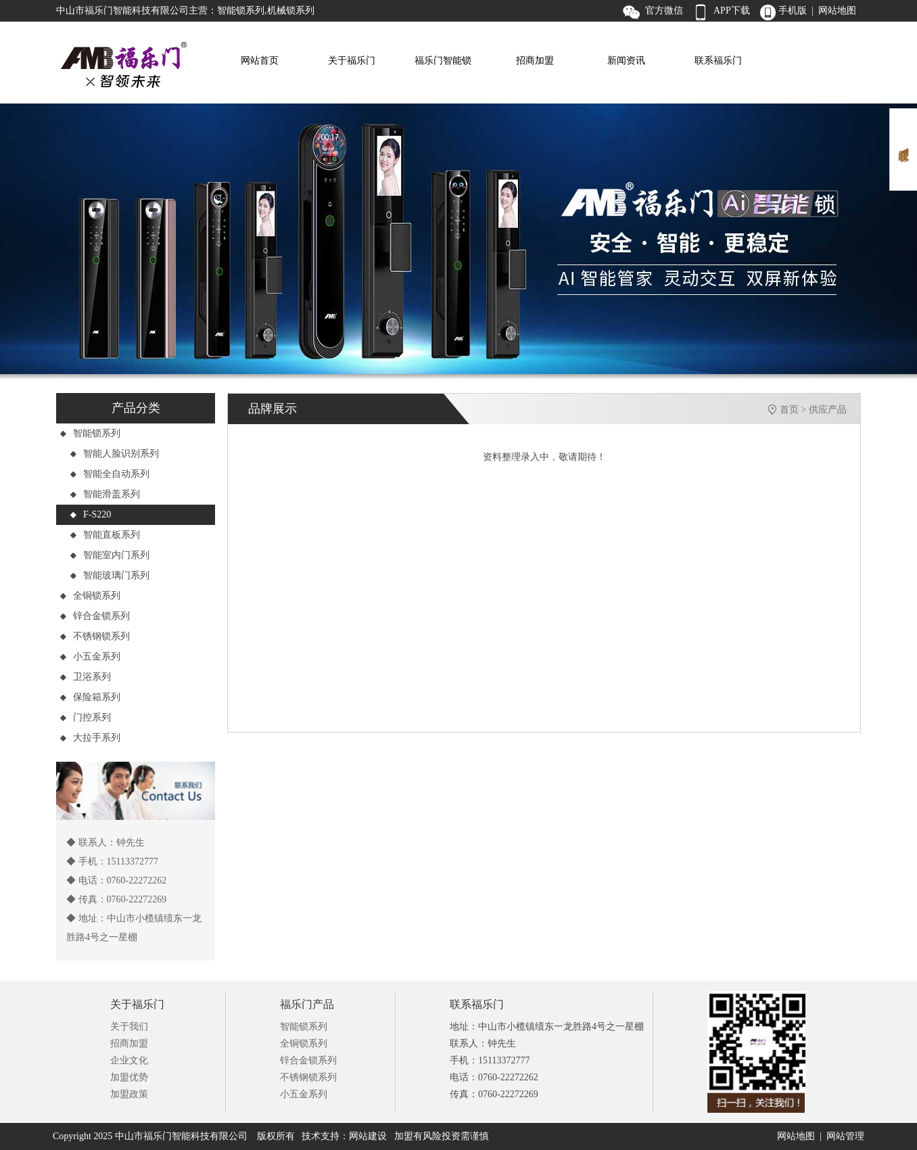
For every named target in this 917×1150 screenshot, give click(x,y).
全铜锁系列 (90, 596)
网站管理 (845, 1136)
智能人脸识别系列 (114, 453)
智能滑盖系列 (105, 494)
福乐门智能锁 (443, 60)
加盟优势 (129, 1077)
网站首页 (260, 60)
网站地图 (796, 1136)
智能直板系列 (105, 535)
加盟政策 (129, 1094)
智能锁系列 (90, 433)
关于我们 (129, 1026)
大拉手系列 (90, 738)
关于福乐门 (351, 60)
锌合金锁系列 (95, 616)
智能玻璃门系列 (109, 575)
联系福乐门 (718, 60)
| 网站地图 (834, 10)
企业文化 (129, 1060)
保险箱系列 (90, 697)
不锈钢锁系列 (95, 636)
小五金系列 (90, 656)
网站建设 (368, 1136)
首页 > (794, 410)
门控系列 (85, 717)
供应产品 (828, 410)
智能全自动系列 (109, 474)
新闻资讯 (626, 60)
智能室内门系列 (109, 555)
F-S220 (90, 514)
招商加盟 (535, 60)
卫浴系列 (85, 677)
